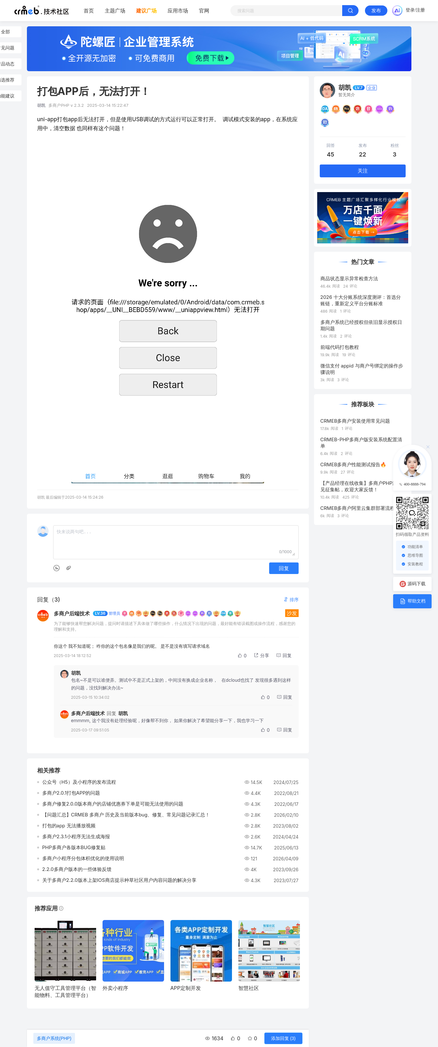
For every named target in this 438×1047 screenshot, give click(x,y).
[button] (291, 599)
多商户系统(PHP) (54, 1038)
